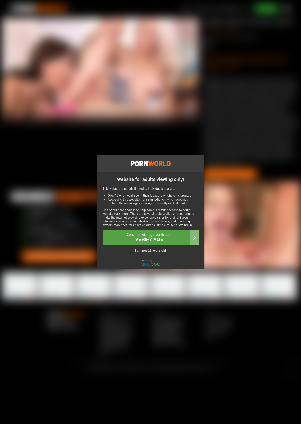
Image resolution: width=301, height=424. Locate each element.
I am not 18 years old (150, 250)
